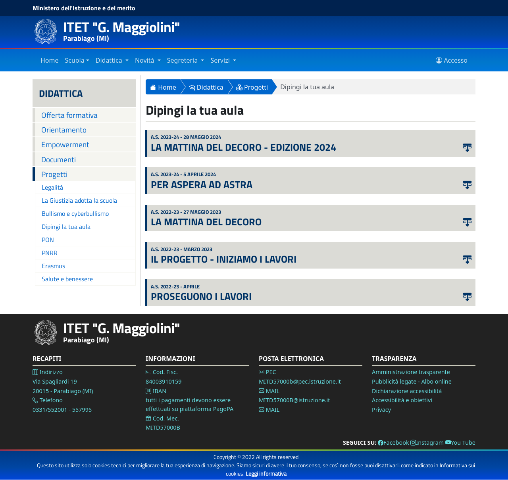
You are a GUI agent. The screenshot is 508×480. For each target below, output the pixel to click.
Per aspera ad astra (201, 184)
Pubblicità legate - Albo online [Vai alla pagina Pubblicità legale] (412, 381)
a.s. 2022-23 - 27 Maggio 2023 (186, 212)
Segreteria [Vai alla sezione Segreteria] (183, 60)
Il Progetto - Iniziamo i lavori (223, 259)
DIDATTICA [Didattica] (61, 93)
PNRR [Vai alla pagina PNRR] (50, 253)
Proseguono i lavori (201, 296)
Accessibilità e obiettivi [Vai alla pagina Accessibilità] (402, 400)
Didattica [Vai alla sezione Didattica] (110, 60)
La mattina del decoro (206, 221)
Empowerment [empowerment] (65, 144)
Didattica (206, 87)
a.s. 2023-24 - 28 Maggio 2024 (186, 137)
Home (163, 87)
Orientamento (64, 129)
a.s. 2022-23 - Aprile (175, 286)
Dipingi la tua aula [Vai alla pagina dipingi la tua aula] (66, 226)
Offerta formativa (69, 115)
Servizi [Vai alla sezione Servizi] (220, 60)
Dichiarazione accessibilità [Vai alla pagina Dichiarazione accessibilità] (407, 391)
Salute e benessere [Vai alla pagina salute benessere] (67, 279)
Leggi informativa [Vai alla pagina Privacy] (266, 473)
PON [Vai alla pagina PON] (48, 239)
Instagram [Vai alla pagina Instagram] (427, 442)
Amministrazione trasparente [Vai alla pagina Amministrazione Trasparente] (411, 372)
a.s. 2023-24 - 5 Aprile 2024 (183, 174)
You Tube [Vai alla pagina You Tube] (460, 442)
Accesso (452, 60)
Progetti (54, 174)
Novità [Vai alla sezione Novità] (145, 60)
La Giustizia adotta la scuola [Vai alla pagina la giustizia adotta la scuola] (79, 200)
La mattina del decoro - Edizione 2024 (243, 147)
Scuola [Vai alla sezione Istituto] (75, 60)
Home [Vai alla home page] (49, 60)
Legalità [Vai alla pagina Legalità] (52, 187)
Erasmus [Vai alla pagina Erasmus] (53, 266)
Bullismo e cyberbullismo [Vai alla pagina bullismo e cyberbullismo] (75, 213)
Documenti (58, 159)
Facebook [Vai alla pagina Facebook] (393, 442)
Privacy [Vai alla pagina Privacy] (381, 409)
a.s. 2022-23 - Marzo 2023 (181, 249)
